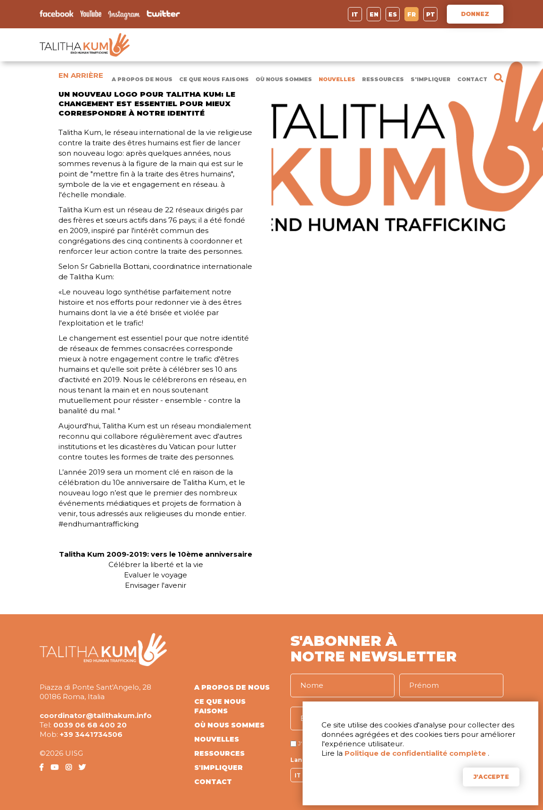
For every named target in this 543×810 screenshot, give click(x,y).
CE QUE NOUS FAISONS (214, 79)
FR (411, 14)
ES (392, 14)
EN (374, 14)
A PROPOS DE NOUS (142, 79)
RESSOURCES (383, 79)
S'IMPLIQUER (431, 79)
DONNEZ (475, 13)
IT (355, 14)
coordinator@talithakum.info (96, 715)
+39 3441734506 (91, 734)
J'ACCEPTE (491, 776)
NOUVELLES (337, 79)
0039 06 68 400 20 (90, 724)
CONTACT (472, 79)
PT (430, 14)
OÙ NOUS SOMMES (283, 79)
